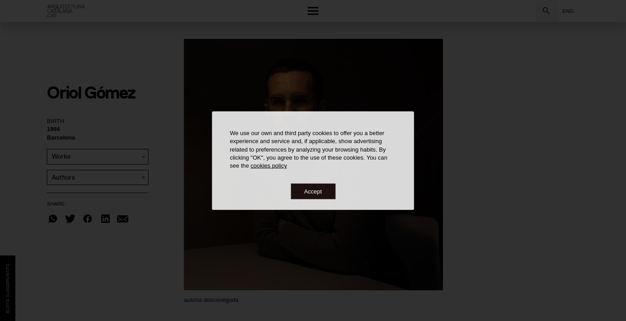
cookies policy (269, 165)
